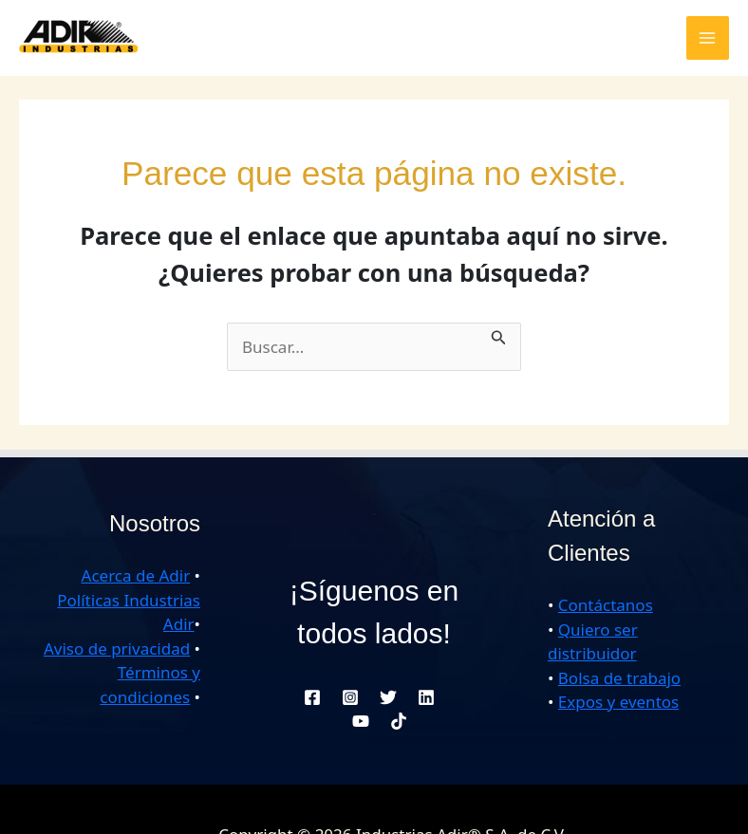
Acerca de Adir (136, 575)
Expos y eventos (618, 702)
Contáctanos (605, 605)
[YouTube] (360, 721)
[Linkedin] (426, 697)
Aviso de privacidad (117, 648)
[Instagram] (350, 697)
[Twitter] (388, 697)
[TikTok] (398, 721)
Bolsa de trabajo (619, 678)
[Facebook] (312, 697)
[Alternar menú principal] (708, 38)
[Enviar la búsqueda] (499, 335)
